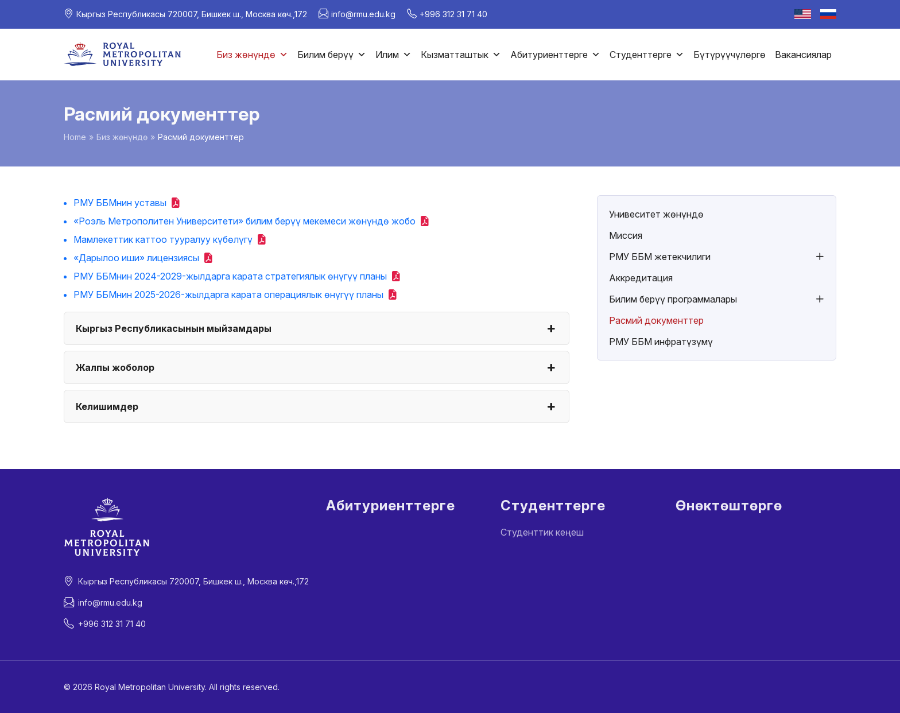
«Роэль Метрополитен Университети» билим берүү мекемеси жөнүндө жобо (244, 221)
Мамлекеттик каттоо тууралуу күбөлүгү (163, 239)
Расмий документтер (656, 320)
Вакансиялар (803, 54)
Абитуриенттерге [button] (555, 54)
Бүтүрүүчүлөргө (729, 54)
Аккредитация (641, 278)
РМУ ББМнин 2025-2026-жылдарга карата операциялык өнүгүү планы (228, 294)
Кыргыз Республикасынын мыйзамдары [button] (316, 328)
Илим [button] (393, 54)
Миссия (625, 235)
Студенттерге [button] (647, 54)
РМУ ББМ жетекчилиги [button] (660, 256)
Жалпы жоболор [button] (316, 367)
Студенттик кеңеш (542, 532)
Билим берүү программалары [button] (673, 299)
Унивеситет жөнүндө (656, 214)
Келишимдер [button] (316, 406)
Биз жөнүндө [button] (252, 54)
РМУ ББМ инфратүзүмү (661, 341)
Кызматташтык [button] (461, 54)
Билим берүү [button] (331, 54)
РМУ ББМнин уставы (119, 202)
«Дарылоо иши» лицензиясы (136, 258)
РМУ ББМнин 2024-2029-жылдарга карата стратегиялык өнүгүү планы (230, 276)
